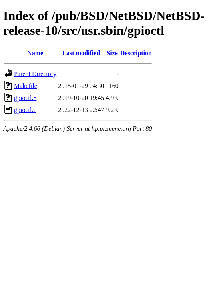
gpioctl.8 (25, 97)
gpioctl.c (25, 109)
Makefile (25, 85)
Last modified (81, 53)
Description (136, 53)
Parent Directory (35, 73)
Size (112, 53)
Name (35, 53)
